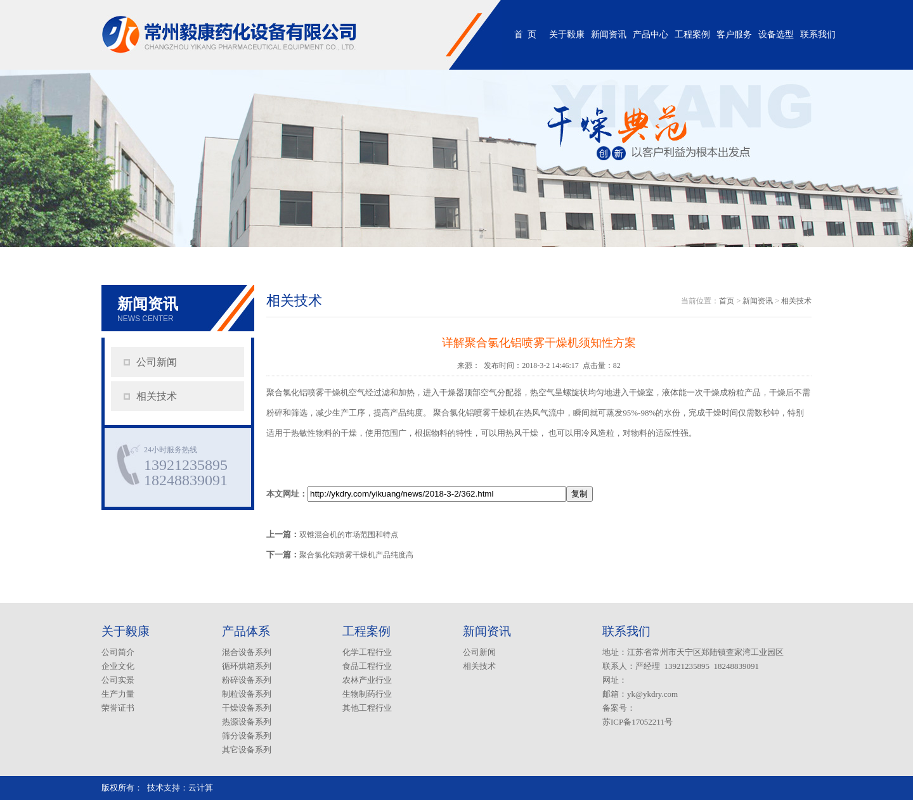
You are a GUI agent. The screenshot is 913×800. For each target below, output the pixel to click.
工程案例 (692, 34)
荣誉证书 (117, 708)
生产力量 (117, 694)
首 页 (525, 34)
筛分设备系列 (246, 735)
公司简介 (117, 652)
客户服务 (734, 34)
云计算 (200, 787)
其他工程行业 (367, 708)
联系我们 (818, 34)
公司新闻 (156, 362)
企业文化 (117, 666)
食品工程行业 (367, 666)
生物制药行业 (367, 694)
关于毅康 (567, 34)
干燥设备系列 (246, 708)
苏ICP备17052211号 (637, 722)
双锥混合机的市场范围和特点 (348, 534)
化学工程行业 (367, 652)
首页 (726, 300)
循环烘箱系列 (246, 666)
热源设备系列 (246, 722)
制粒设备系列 (246, 694)
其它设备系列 (246, 749)
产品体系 (246, 631)
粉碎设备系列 (246, 680)
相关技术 (156, 396)
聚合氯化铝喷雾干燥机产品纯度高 (356, 554)
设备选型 (776, 34)
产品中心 (650, 34)
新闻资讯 (608, 34)
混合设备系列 (246, 652)
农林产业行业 (367, 680)
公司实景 (117, 680)
